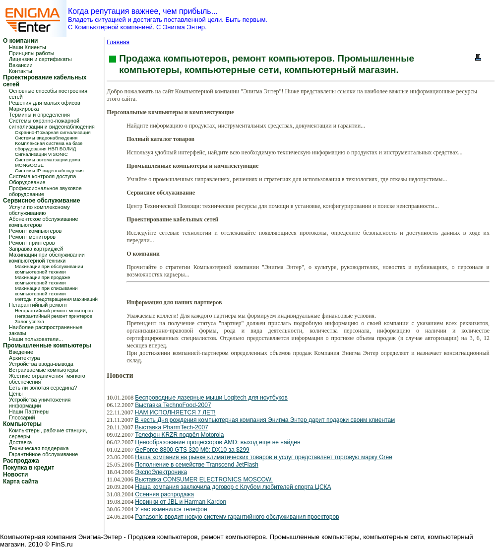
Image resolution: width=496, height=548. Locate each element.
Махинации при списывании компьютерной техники (46, 290)
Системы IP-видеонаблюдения (49, 170)
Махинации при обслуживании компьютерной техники (47, 258)
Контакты (20, 71)
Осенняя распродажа (164, 494)
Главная (118, 42)
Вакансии (21, 65)
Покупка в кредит (29, 467)
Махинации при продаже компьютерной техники (42, 279)
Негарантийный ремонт (38, 305)
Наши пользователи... (36, 339)
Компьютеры (22, 423)
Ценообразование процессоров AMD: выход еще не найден (217, 442)
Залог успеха (29, 321)
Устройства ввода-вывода (41, 364)
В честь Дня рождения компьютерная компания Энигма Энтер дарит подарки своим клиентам (265, 419)
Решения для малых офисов (44, 103)
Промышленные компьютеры (47, 345)
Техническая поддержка (38, 448)
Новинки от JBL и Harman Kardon (180, 501)
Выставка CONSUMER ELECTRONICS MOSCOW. (204, 479)
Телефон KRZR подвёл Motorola (179, 434)
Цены (16, 394)
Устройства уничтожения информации (39, 403)
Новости (15, 474)
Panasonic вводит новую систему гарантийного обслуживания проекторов (237, 516)
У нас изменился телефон (171, 509)
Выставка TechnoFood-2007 (173, 405)
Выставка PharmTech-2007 (171, 427)
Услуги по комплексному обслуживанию (39, 210)
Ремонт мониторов (32, 237)
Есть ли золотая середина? (43, 388)
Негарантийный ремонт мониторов (54, 310)
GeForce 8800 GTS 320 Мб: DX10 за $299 (192, 449)
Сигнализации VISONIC (41, 154)
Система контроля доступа (42, 176)
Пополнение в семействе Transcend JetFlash (196, 464)
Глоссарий (22, 417)
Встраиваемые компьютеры (43, 370)
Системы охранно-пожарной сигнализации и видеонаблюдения (52, 124)
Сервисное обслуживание (41, 200)
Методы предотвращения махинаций (56, 299)
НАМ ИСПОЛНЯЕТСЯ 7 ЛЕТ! (175, 412)
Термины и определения (39, 115)
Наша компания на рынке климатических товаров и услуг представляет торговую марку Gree (263, 457)
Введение (21, 352)
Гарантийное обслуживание (43, 454)
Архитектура (24, 358)
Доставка (20, 442)
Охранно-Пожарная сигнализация (53, 132)
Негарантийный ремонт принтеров (53, 316)
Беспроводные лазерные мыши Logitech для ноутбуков (211, 397)
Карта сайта (20, 481)
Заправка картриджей (36, 249)
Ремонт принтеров (32, 243)
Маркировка (24, 109)
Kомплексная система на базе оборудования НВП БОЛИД (48, 145)
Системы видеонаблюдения (46, 137)
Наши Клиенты (27, 47)
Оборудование (27, 182)
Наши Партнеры (29, 411)
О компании (20, 40)
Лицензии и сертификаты (40, 59)
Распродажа (21, 460)
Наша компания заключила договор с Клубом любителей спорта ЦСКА (233, 486)
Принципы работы (31, 53)
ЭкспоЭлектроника (161, 472)
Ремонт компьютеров (35, 231)
